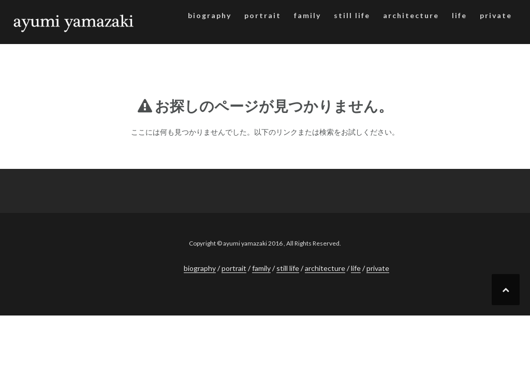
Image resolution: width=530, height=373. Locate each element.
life (459, 15)
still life (352, 15)
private (496, 15)
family (307, 15)
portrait (262, 15)
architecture (411, 15)
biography (209, 15)
